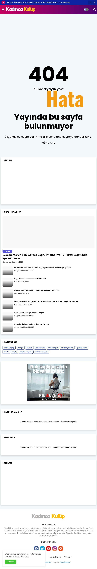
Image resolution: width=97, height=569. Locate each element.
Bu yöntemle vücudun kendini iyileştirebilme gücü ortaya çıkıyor (42, 267)
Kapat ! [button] (11, 561)
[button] (90, 2)
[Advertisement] (48, 34)
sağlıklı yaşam (25, 352)
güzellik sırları (82, 348)
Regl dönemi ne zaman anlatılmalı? (30, 279)
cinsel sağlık (53, 348)
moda (6, 352)
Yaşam (29, 348)
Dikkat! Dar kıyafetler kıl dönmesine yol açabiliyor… (36, 290)
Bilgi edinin (24, 556)
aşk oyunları (40, 348)
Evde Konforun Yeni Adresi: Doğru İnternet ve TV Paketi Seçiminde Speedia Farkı (45, 256)
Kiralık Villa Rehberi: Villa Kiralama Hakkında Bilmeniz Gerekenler (38, 2)
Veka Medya (65, 562)
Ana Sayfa (48, 142)
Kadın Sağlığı (9, 348)
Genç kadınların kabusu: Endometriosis (31, 324)
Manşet (20, 348)
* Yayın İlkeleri (55, 557)
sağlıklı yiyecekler (41, 352)
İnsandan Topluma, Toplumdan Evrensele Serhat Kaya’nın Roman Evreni (46, 301)
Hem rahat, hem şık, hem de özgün (29, 313)
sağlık (14, 352)
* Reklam (68, 557)
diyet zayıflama (67, 348)
